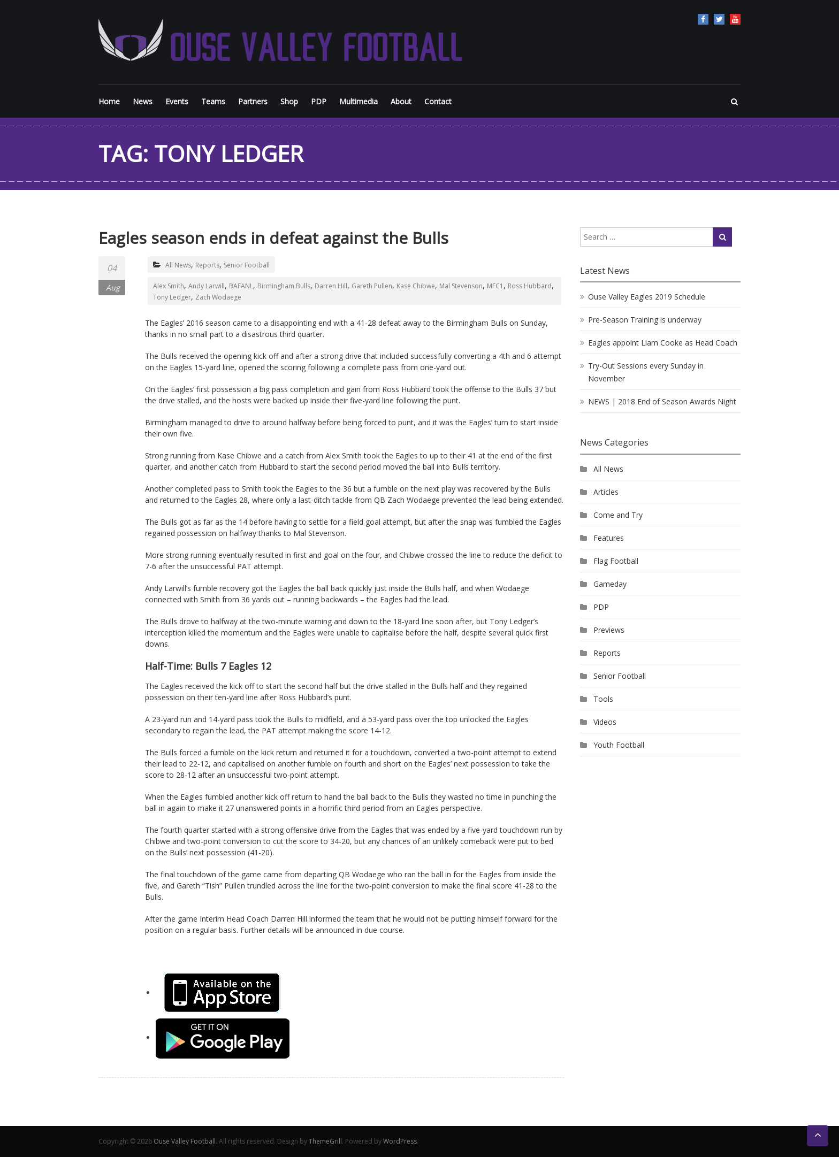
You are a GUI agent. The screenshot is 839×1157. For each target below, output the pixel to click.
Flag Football (615, 561)
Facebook (703, 19)
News (142, 101)
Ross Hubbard (530, 285)
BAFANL (241, 285)
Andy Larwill (206, 285)
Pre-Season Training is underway (644, 320)
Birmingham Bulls (283, 285)
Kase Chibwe (415, 285)
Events (176, 101)
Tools (603, 699)
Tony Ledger (172, 297)
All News (178, 265)
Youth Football (618, 745)
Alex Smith (168, 285)
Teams (213, 101)
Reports (207, 265)
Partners (253, 101)
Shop (289, 101)
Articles (606, 492)
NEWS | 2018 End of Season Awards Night (662, 401)
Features (608, 538)
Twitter (719, 19)
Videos (604, 722)
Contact (438, 101)
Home (109, 101)
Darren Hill (331, 285)
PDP (318, 101)
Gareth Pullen (372, 285)
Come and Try (618, 515)
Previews (608, 630)
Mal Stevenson (461, 285)
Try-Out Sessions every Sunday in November (646, 372)
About (401, 101)
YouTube (735, 19)
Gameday (610, 584)
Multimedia (358, 101)
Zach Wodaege (218, 297)
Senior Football (247, 265)
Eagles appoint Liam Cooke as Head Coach (662, 343)
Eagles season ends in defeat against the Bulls (273, 238)
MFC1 (495, 285)
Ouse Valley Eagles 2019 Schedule (646, 297)
